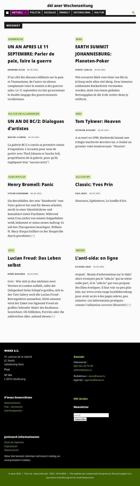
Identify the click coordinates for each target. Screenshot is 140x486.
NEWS (79, 39)
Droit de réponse (14, 442)
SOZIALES (50, 12)
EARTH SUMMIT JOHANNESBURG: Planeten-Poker (93, 54)
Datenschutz (11, 450)
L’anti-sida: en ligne (96, 258)
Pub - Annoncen (13, 406)
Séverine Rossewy (85, 130)
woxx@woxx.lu (97, 376)
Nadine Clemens (17, 137)
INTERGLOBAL (82, 12)
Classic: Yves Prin (94, 184)
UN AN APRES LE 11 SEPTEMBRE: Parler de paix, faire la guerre (31, 54)
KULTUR (99, 12)
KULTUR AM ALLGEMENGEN (23, 113)
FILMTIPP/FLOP (17, 176)
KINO (79, 113)
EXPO (11, 250)
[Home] (7, 12)
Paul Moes (81, 193)
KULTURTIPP (83, 176)
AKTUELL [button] (19, 12)
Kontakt (79, 357)
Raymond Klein (16, 70)
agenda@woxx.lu (94, 380)
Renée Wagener (16, 274)
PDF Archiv (81, 399)
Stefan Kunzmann (18, 193)
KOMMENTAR (15, 39)
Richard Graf (83, 267)
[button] (133, 12)
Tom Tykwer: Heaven (98, 121)
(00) (83, 366)
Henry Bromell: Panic (31, 184)
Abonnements (12, 402)
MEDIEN (80, 250)
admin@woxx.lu (83, 369)
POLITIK (35, 12)
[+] (33, 236)
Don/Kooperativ (13, 410)
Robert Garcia (83, 70)
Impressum (10, 446)
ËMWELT (64, 12)
